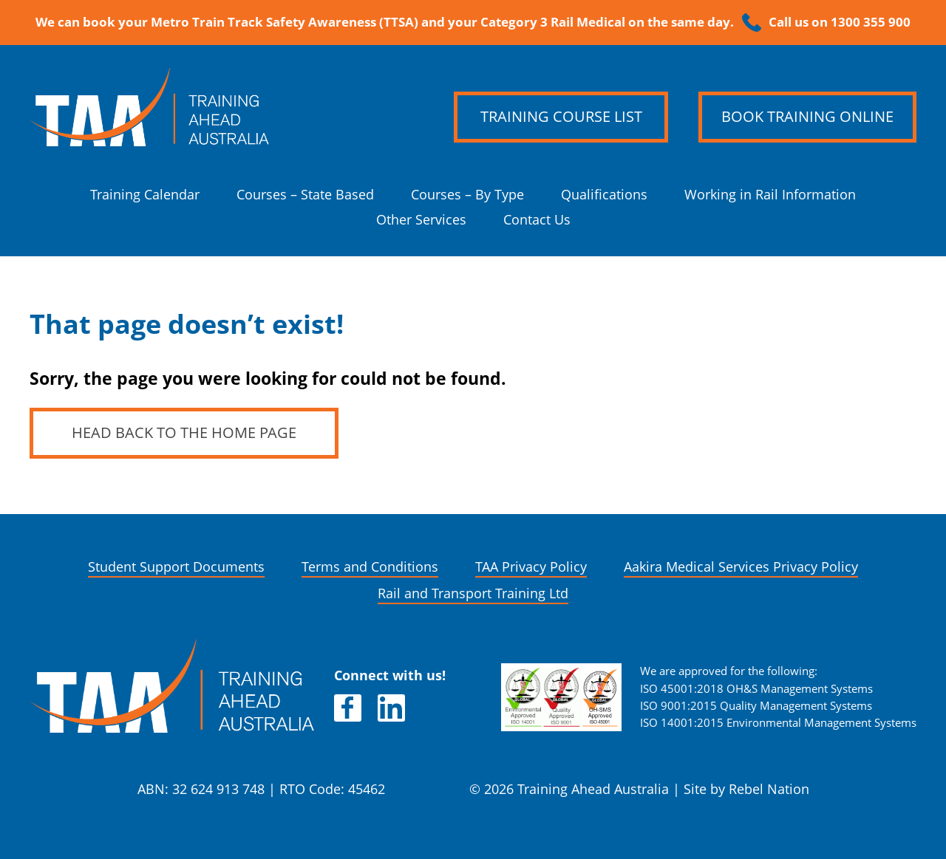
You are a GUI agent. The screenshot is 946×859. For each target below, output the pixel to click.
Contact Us (537, 219)
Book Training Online (807, 117)
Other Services (421, 219)
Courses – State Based (305, 194)
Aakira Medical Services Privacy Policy (741, 567)
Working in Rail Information (770, 194)
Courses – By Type (467, 194)
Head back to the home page (184, 433)
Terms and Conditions (370, 567)
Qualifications (604, 194)
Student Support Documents (176, 567)
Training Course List (561, 117)
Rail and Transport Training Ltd (473, 593)
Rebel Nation (769, 789)
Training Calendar (145, 194)
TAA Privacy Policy (531, 567)
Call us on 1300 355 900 (840, 22)
